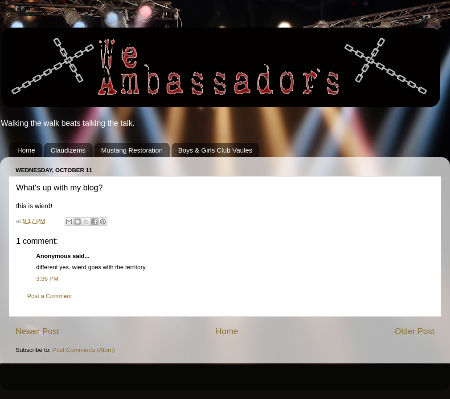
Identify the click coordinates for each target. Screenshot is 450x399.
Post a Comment (49, 296)
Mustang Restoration (132, 150)
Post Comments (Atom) (84, 350)
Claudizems (68, 150)
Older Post (414, 331)
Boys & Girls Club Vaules (215, 150)
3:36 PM (47, 278)
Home (26, 150)
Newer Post (37, 331)
